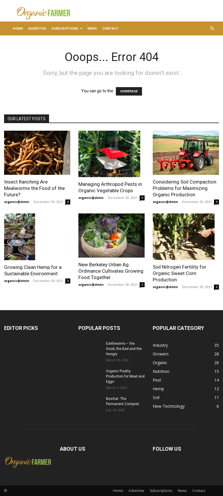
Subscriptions (67, 28)
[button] (212, 28)
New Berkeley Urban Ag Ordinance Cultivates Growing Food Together (110, 271)
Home (18, 28)
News (92, 28)
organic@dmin (16, 202)
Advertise (37, 28)
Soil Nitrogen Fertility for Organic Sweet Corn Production (179, 273)
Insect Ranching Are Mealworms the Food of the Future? (34, 188)
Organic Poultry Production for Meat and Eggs (125, 376)
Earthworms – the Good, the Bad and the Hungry (124, 349)
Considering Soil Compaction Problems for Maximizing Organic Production (184, 188)
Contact (110, 28)
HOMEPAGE (129, 91)
